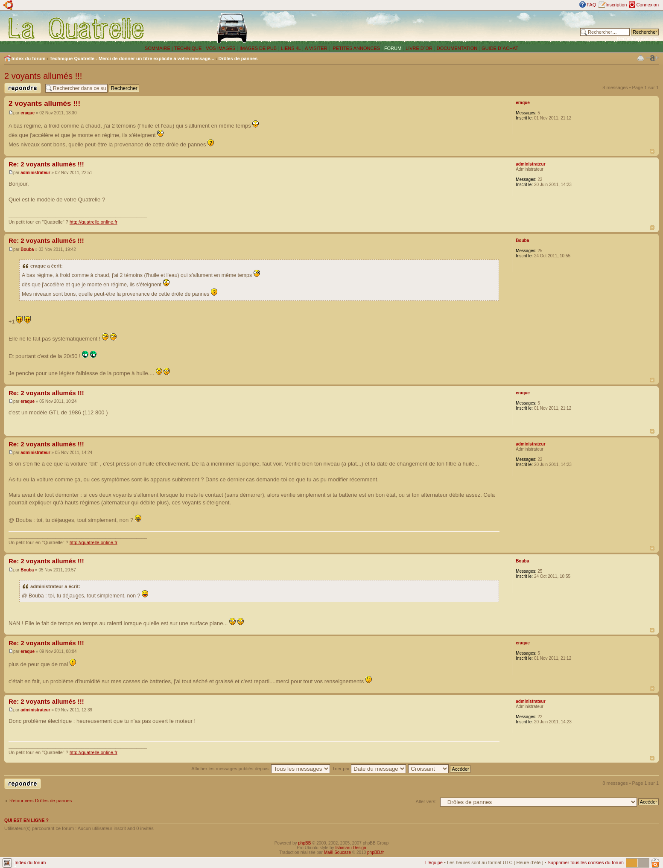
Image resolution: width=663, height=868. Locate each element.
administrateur (35, 172)
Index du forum (28, 58)
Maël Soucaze (337, 852)
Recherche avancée (638, 38)
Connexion (647, 4)
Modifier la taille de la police (652, 58)
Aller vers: (426, 801)
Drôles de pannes (238, 58)
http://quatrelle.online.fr (93, 221)
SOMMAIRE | (159, 48)
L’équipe (434, 862)
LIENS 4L (291, 48)
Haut (652, 151)
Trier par (369, 768)
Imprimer (640, 57)
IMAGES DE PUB (258, 48)
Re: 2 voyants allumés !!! (46, 164)
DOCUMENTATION (457, 48)
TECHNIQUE (188, 48)
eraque (27, 113)
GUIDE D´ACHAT (500, 48)
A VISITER (316, 48)
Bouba (27, 249)
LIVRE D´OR (419, 48)
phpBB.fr (375, 852)
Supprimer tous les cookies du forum (585, 862)
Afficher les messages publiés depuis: (260, 768)
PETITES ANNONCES (355, 48)
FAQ (591, 4)
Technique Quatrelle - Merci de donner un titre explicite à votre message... (132, 58)
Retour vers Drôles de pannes (40, 800)
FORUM (392, 48)
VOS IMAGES (220, 48)
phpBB (304, 843)
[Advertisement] (448, 28)
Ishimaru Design (350, 847)
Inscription (616, 4)
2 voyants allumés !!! (43, 76)
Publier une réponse (22, 88)
